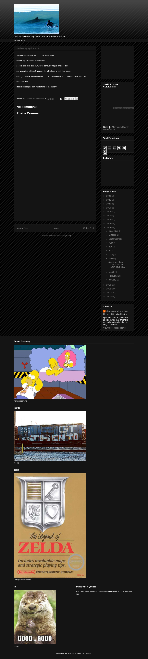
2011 (108, 292)
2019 (108, 208)
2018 (108, 212)
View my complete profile (114, 328)
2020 (108, 204)
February (113, 276)
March (112, 272)
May (111, 255)
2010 (108, 296)
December (114, 231)
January (112, 280)
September (114, 239)
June (111, 250)
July (111, 247)
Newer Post (22, 228)
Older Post (88, 228)
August (112, 243)
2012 (108, 289)
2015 (108, 223)
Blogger (88, 653)
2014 (108, 227)
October (112, 235)
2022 (108, 196)
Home (56, 228)
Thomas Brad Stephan (117, 311)
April (111, 258)
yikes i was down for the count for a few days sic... (116, 264)
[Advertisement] (55, 201)
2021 (108, 200)
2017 (108, 215)
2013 (108, 285)
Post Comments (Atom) (61, 236)
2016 (108, 220)
